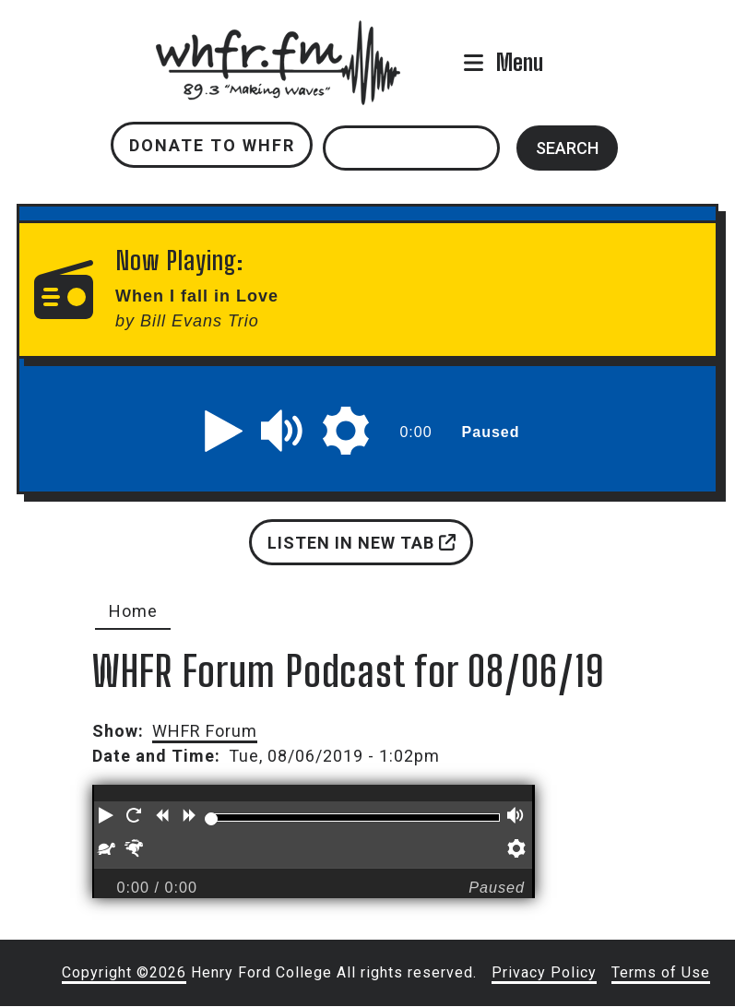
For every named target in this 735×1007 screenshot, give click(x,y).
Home (133, 611)
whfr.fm (278, 32)
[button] (224, 430)
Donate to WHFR (212, 145)
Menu (519, 62)
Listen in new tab (361, 542)
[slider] (211, 818)
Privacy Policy (544, 972)
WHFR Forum (204, 730)
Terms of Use (660, 972)
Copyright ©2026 (124, 972)
